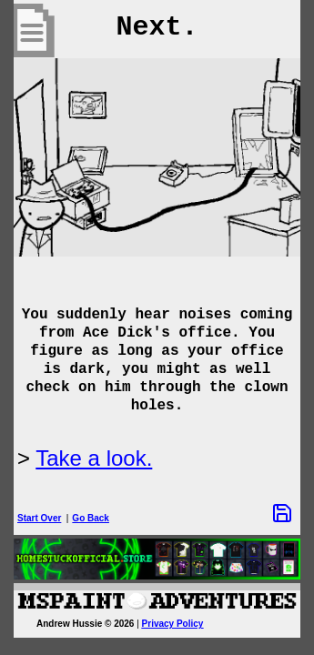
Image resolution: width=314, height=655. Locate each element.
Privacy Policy (173, 624)
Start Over (39, 518)
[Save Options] (282, 513)
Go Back (90, 518)
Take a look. (93, 458)
